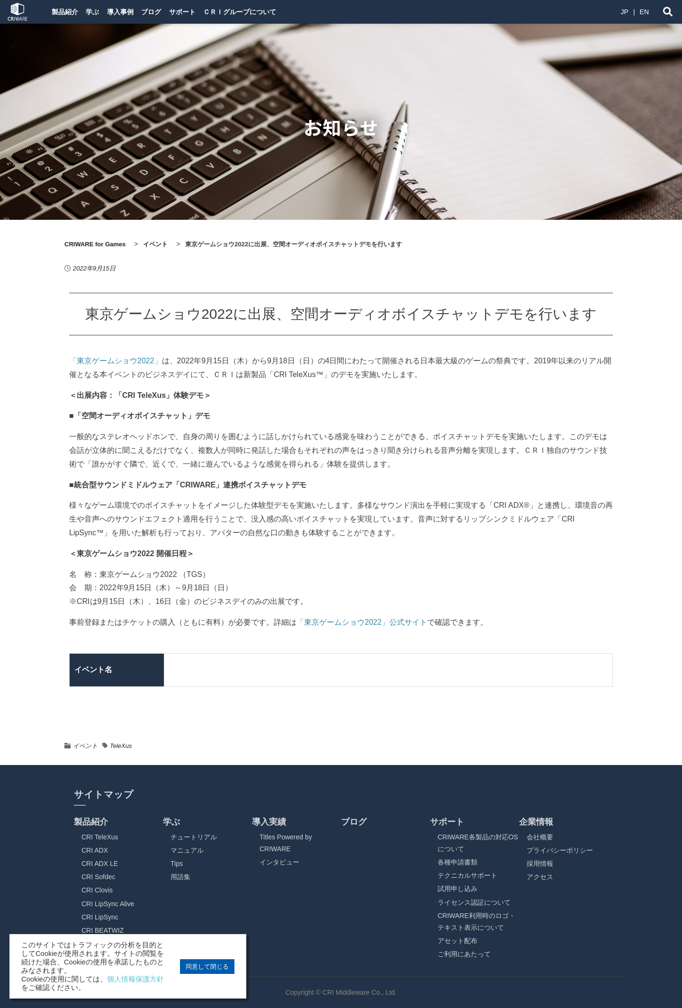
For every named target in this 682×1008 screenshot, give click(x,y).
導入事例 (136, 12)
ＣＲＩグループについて (278, 12)
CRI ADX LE (99, 863)
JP (624, 12)
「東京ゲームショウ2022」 (115, 361)
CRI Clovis (97, 890)
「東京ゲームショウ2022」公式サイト (361, 622)
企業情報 (536, 822)
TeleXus (121, 745)
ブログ (175, 12)
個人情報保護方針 (135, 979)
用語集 (180, 877)
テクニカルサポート (467, 875)
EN (644, 12)
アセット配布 (457, 941)
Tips (176, 863)
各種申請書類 (457, 862)
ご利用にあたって (464, 954)
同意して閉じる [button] (207, 966)
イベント (85, 745)
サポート (213, 12)
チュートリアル (193, 837)
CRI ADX (94, 850)
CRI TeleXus (99, 837)
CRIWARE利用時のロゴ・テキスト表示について (476, 921)
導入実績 (269, 822)
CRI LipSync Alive (107, 904)
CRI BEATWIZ (102, 930)
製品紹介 (66, 12)
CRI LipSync (99, 917)
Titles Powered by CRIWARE (286, 843)
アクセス (540, 877)
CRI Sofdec (98, 877)
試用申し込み (457, 888)
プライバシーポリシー (560, 850)
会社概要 (540, 837)
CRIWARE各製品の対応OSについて (478, 843)
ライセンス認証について (474, 902)
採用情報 (540, 863)
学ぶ (101, 12)
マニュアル (187, 850)
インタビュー (279, 862)
